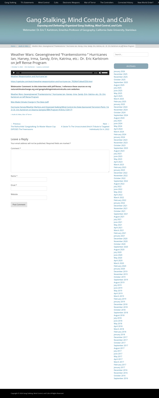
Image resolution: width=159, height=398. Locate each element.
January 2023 (119, 170)
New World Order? (145, 2)
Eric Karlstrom (30, 67)
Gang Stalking (10, 2)
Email (14, 185)
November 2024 (121, 109)
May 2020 (118, 258)
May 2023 (118, 159)
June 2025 (118, 90)
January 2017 (119, 367)
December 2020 (120, 238)
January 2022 (119, 203)
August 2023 (119, 151)
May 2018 (118, 323)
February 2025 (120, 101)
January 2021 (119, 236)
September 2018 (121, 312)
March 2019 (119, 296)
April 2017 (118, 359)
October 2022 (120, 178)
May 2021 (118, 225)
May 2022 (118, 192)
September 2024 (121, 115)
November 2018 (121, 307)
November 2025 (121, 77)
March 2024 (119, 131)
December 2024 (120, 107)
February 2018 (120, 332)
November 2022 (121, 175)
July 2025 (118, 88)
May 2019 (118, 290)
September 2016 (121, 378)
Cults (56, 2)
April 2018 (118, 326)
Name (14, 176)
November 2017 (121, 340)
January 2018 (119, 334)
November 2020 (121, 241)
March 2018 (119, 329)
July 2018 (118, 318)
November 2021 (121, 208)
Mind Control (43, 2)
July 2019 (118, 285)
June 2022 (118, 189)
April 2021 (118, 227)
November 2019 (121, 274)
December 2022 (120, 173)
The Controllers (106, 2)
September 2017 (121, 345)
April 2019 (118, 293)
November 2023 (121, 142)
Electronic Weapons (71, 2)
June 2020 (118, 255)
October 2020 (120, 244)
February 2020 (120, 266)
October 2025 (120, 79)
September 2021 (121, 214)
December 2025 (120, 74)
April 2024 (118, 129)
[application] (60, 72)
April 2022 (118, 194)
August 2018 (119, 315)
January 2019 (119, 301)
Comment (16, 148)
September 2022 (121, 181)
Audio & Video (24, 46)
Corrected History (125, 2)
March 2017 (119, 362)
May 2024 (118, 126)
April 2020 (118, 260)
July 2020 (118, 252)
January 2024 (119, 137)
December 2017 (120, 337)
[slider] (56, 72)
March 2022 (119, 197)
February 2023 (120, 167)
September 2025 (121, 82)
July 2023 (118, 153)
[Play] (14, 73)
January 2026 (119, 71)
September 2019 (121, 279)
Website (14, 194)
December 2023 (120, 140)
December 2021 (120, 205)
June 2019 (118, 288)
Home (13, 46)
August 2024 (119, 118)
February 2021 (120, 233)
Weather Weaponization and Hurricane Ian (29, 76)
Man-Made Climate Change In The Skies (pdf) (30, 102)
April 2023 (118, 162)
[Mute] (100, 73)
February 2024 (120, 134)
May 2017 (118, 356)
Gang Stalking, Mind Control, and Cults (36, 393)
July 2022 (118, 186)
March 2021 (119, 230)
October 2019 (120, 277)
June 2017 (118, 353)
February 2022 (120, 200)
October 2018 (120, 310)
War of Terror (90, 2)
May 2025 (118, 93)
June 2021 (118, 222)
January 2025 (119, 104)
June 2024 (118, 123)
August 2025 (119, 85)
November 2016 (121, 373)
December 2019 (120, 271)
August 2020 (119, 249)
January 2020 (119, 268)
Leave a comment (43, 67)
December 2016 (120, 370)
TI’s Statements (27, 2)
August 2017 (119, 348)
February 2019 (120, 299)
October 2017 (120, 342)
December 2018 (120, 304)
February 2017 (120, 364)
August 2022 (119, 183)
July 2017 (118, 351)
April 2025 (118, 96)
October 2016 (120, 375)
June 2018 (118, 321)
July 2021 (118, 219)
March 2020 (119, 263)
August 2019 (119, 282)
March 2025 (119, 99)
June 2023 (118, 156)
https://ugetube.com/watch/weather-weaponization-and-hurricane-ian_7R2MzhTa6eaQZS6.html (51, 81)
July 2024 (118, 120)
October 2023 (120, 145)
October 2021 (120, 211)
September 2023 (121, 148)
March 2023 (119, 164)
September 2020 (121, 247)
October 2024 (120, 112)
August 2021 (119, 216)
